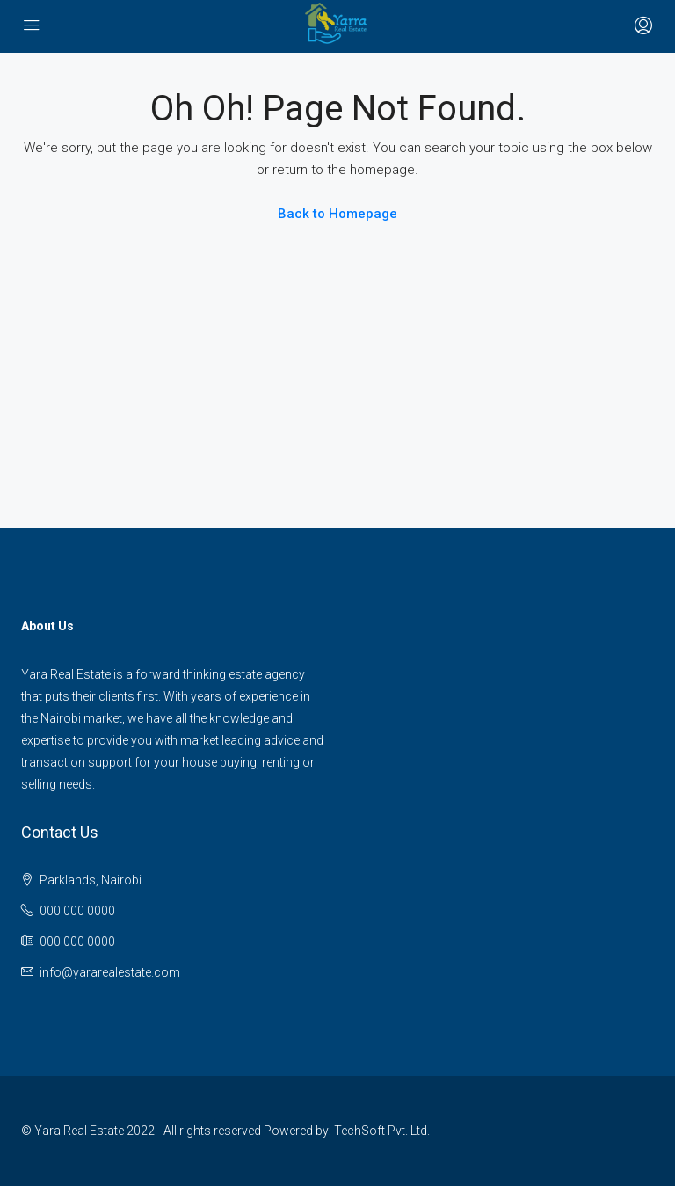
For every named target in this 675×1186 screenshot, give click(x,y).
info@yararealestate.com (110, 972)
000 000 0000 (77, 911)
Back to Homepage (337, 214)
